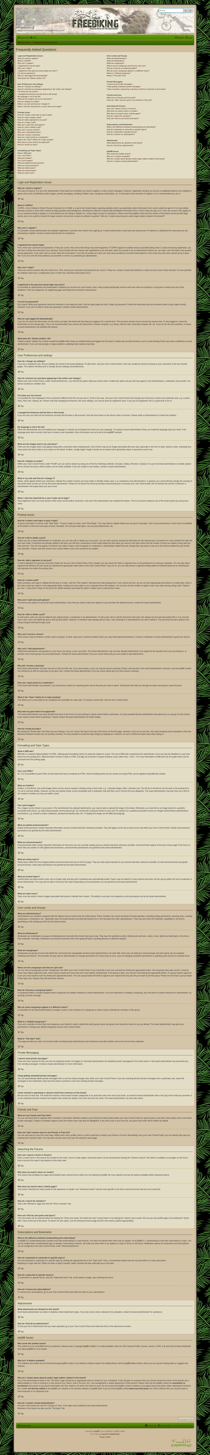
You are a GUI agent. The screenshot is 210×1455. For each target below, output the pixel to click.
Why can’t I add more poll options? (31, 125)
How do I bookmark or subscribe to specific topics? (127, 129)
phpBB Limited (89, 1346)
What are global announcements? (31, 163)
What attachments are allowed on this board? (124, 143)
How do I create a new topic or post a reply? (35, 115)
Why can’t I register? (26, 63)
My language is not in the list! (29, 96)
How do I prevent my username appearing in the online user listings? (45, 89)
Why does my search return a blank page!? (124, 114)
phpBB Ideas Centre (133, 1363)
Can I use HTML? (24, 156)
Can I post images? (25, 160)
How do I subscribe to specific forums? (122, 132)
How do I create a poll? (27, 122)
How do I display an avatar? (29, 101)
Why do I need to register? (28, 58)
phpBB (110, 432)
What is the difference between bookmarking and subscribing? (131, 127)
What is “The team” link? (116, 76)
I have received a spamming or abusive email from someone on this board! (136, 89)
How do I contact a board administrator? (122, 161)
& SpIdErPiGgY (114, 1434)
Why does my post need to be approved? (34, 142)
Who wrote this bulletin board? (119, 154)
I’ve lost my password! (26, 73)
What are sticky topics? (27, 168)
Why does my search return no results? (122, 111)
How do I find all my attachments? (120, 145)
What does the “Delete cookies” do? (32, 78)
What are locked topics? (27, 170)
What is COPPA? (24, 61)
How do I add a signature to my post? (32, 120)
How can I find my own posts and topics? (123, 118)
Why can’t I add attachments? (29, 132)
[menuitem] (33, 38)
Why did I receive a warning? (29, 135)
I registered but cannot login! (29, 66)
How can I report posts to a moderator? (33, 137)
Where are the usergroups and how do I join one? (126, 66)
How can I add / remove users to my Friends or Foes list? (129, 100)
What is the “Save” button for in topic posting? (36, 140)
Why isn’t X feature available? (118, 156)
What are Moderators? (115, 61)
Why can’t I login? (25, 68)
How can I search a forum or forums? (121, 109)
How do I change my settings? (29, 86)
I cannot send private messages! (119, 84)
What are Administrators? (117, 58)
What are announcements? (28, 165)
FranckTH (104, 1434)
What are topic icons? (26, 173)
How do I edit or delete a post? (30, 117)
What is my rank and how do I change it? (34, 104)
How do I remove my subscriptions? (121, 134)
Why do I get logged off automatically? (33, 76)
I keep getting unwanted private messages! (123, 86)
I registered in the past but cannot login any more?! (38, 71)
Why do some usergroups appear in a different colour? (128, 71)
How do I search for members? (119, 116)
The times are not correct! (28, 91)
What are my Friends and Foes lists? (121, 98)
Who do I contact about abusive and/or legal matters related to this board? (136, 159)
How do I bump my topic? (28, 145)
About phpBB (27, 1349)
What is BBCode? (25, 153)
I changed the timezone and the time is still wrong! (37, 94)
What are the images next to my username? (35, 99)
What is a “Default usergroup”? (119, 73)
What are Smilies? (25, 158)
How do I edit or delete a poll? (29, 127)
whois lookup (23, 1383)
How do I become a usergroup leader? (122, 68)
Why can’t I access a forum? (29, 130)
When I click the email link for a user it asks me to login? (40, 106)
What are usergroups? (115, 63)
